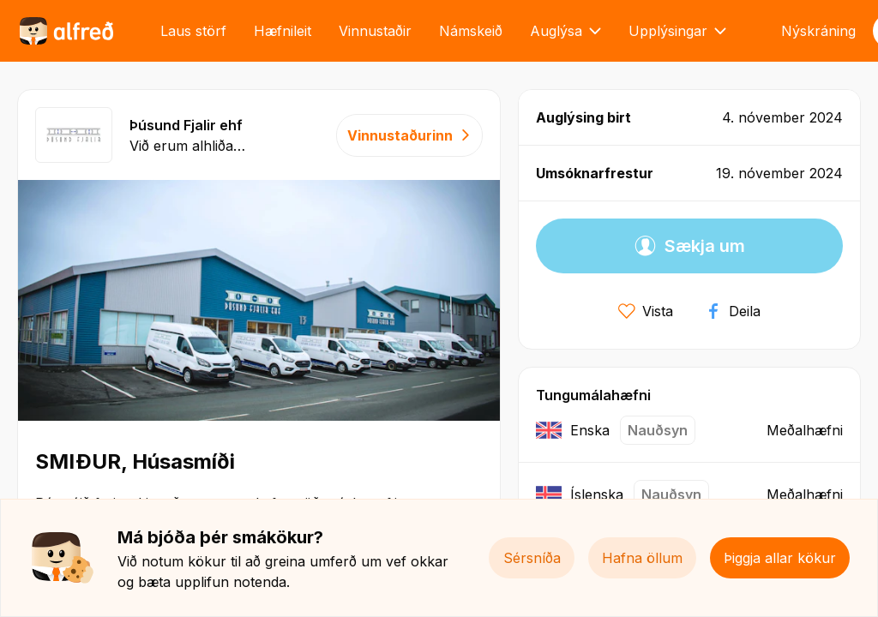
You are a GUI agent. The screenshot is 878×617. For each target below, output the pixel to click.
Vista (645, 311)
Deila (733, 311)
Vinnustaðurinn (409, 135)
